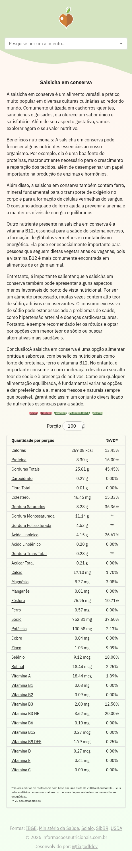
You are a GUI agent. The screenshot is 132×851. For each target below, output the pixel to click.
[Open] (121, 44)
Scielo (87, 828)
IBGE (31, 828)
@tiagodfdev (85, 846)
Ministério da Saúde (59, 828)
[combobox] (61, 44)
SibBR (102, 828)
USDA (116, 828)
